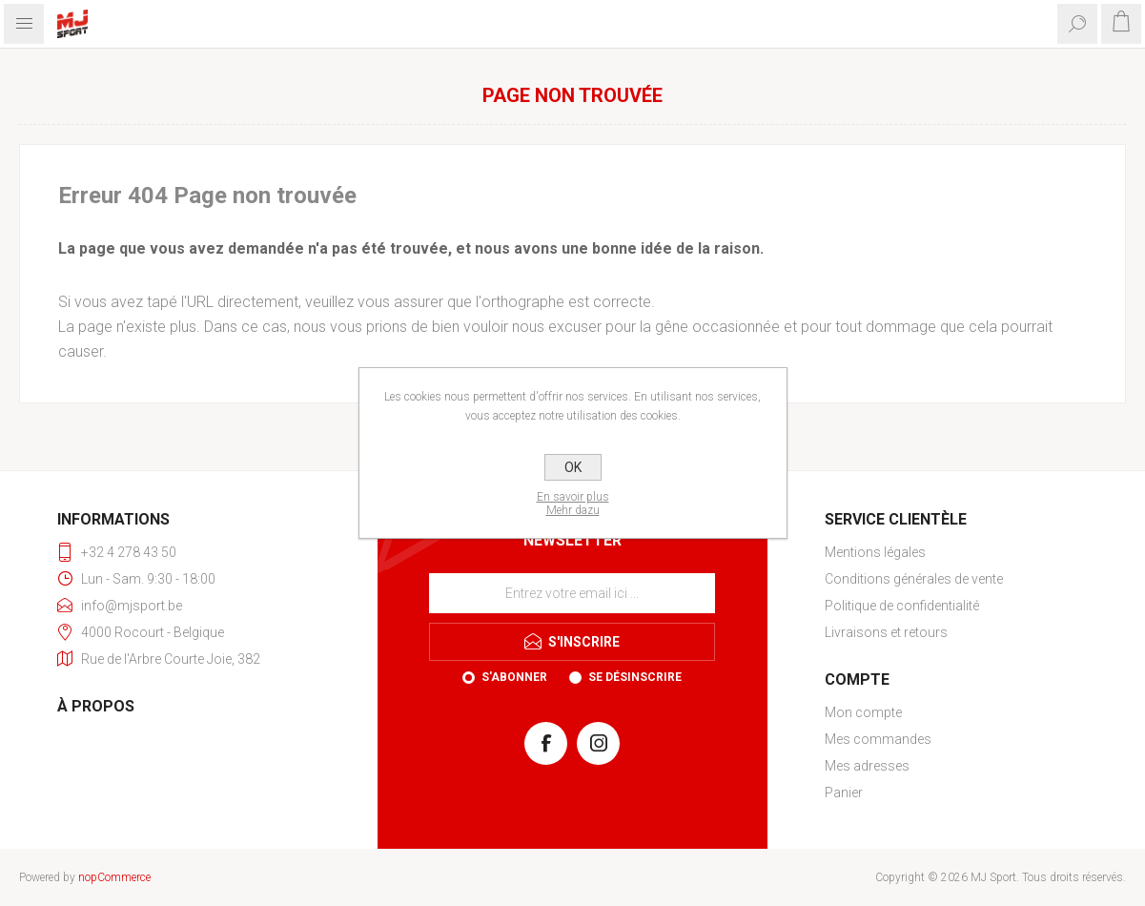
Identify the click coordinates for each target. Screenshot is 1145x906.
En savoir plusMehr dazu (573, 503)
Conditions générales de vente (914, 579)
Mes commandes (878, 739)
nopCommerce (114, 877)
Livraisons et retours (886, 632)
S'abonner (514, 677)
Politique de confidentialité (902, 605)
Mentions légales (875, 552)
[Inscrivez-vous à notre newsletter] (572, 593)
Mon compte (863, 712)
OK (573, 467)
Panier (844, 792)
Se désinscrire (635, 677)
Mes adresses (867, 765)
